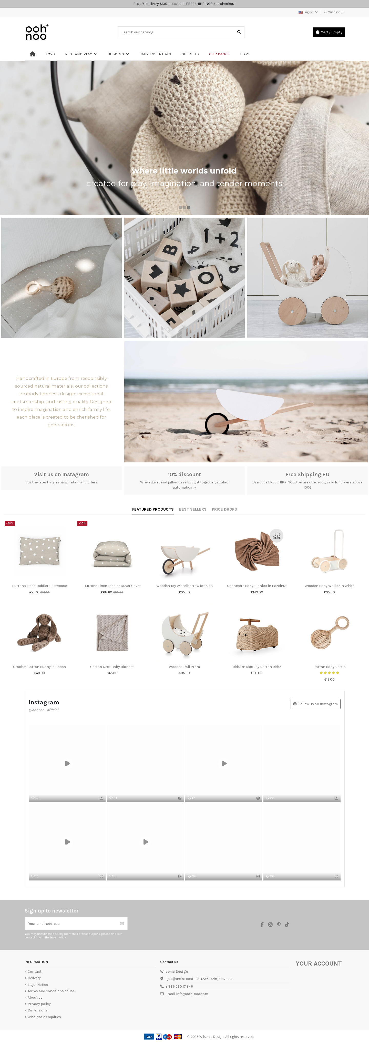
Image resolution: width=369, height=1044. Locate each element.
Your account (319, 963)
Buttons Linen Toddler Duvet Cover (112, 586)
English (308, 12)
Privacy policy (39, 1004)
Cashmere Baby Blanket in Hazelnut (257, 586)
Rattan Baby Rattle (329, 667)
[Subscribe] (122, 923)
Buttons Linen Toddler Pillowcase (39, 586)
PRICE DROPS (224, 509)
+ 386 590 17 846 (179, 986)
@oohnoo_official (43, 710)
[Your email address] (71, 923)
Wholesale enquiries (44, 1017)
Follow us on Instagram (318, 704)
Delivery (34, 978)
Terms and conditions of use (51, 991)
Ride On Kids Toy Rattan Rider (257, 667)
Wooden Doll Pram (184, 667)
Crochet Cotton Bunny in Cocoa (39, 667)
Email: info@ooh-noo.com (187, 994)
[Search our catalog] (239, 32)
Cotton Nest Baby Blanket (112, 667)
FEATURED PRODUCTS (153, 509)
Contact (35, 971)
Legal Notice (38, 984)
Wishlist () (334, 12)
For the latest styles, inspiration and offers (61, 482)
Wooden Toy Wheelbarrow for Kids (184, 586)
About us (35, 997)
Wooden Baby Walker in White (329, 586)
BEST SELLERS (193, 509)
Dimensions (38, 1010)
